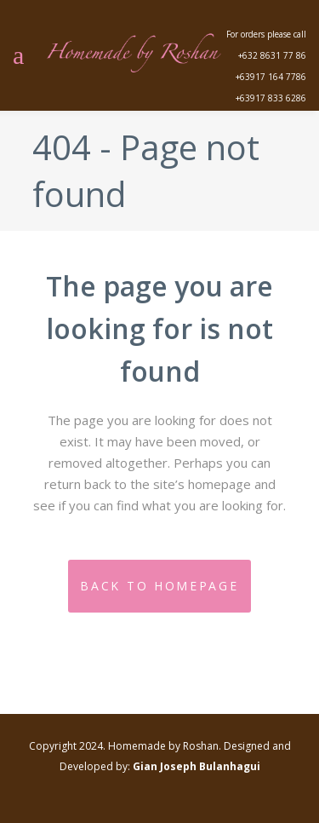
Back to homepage (159, 586)
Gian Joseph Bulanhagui (196, 766)
